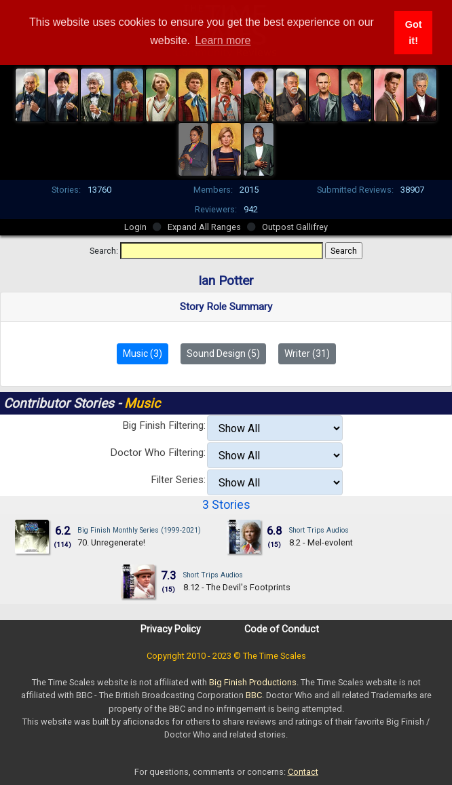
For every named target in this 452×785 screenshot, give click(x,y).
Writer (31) (307, 353)
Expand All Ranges (204, 227)
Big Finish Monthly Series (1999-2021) (139, 530)
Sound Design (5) (223, 353)
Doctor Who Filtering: (158, 452)
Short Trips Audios (319, 530)
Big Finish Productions (253, 682)
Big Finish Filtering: (164, 425)
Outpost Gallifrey (295, 227)
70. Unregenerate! (111, 542)
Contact (303, 772)
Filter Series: (178, 480)
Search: (104, 251)
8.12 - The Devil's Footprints (236, 587)
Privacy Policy (170, 629)
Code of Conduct (281, 629)
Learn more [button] (223, 40)
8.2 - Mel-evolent (321, 542)
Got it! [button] (413, 32)
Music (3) (142, 353)
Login (135, 227)
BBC (254, 695)
